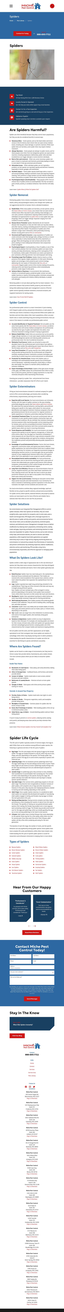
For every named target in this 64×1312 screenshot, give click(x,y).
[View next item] (34, 926)
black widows (36, 404)
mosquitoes (37, 348)
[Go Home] (11, 21)
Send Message (32, 999)
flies (31, 233)
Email (34, 961)
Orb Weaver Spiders (17, 870)
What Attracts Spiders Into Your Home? (28, 727)
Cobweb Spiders (16, 856)
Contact (32, 1066)
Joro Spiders (15, 867)
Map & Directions (32, 1098)
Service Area (32, 1073)
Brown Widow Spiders (41, 850)
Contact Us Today (22, 33)
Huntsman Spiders (40, 864)
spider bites (34, 217)
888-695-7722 (44, 34)
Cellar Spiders (39, 853)
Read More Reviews (32, 932)
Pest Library (32, 1076)
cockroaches (37, 233)
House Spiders (16, 864)
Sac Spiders (38, 870)
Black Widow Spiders (41, 847)
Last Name (36, 955)
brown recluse (27, 211)
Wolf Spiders (39, 873)
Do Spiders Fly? (46, 727)
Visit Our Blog (17, 1036)
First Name (13, 955)
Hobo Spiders (39, 861)
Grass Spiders (15, 861)
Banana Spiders (16, 847)
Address (12, 966)
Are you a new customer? (16, 972)
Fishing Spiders (39, 859)
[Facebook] (26, 1087)
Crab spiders (38, 856)
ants (44, 263)
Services (32, 1069)
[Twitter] (34, 1087)
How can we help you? (16, 977)
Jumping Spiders (40, 867)
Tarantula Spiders (17, 873)
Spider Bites (20, 189)
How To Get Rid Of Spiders (25, 297)
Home (32, 1063)
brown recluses (47, 404)
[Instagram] (30, 1087)
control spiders (31, 718)
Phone (12, 961)
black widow (17, 211)
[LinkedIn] (38, 1087)
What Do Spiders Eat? (32, 189)
